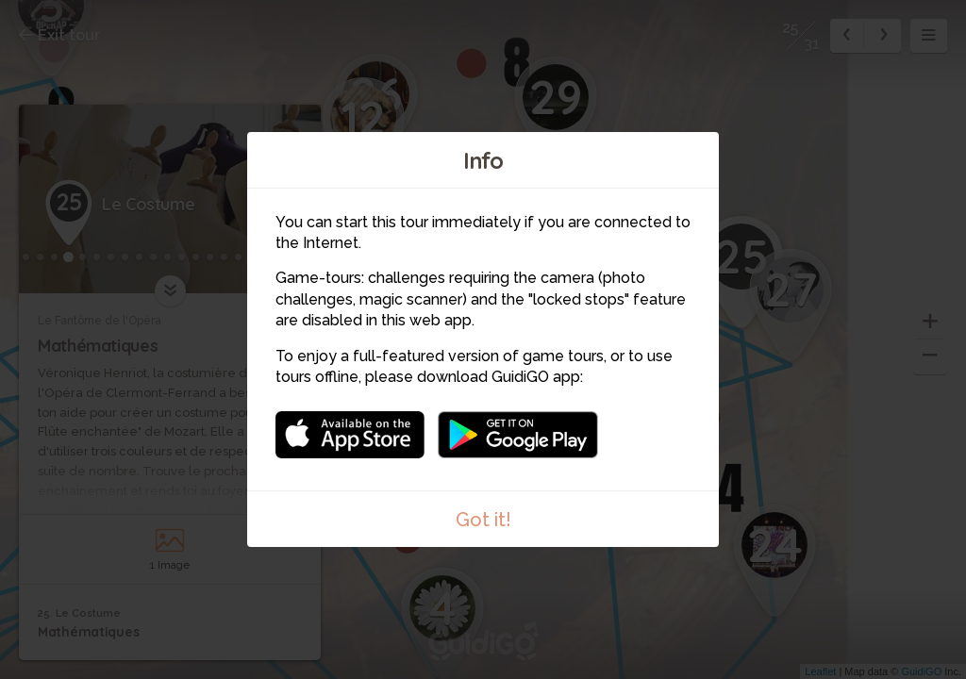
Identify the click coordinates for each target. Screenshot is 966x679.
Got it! (483, 519)
